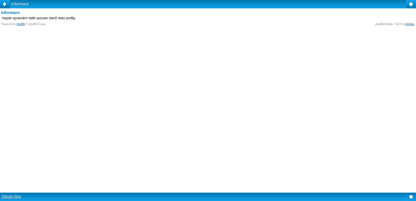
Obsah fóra (11, 196)
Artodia (409, 24)
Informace (20, 4)
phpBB (21, 24)
